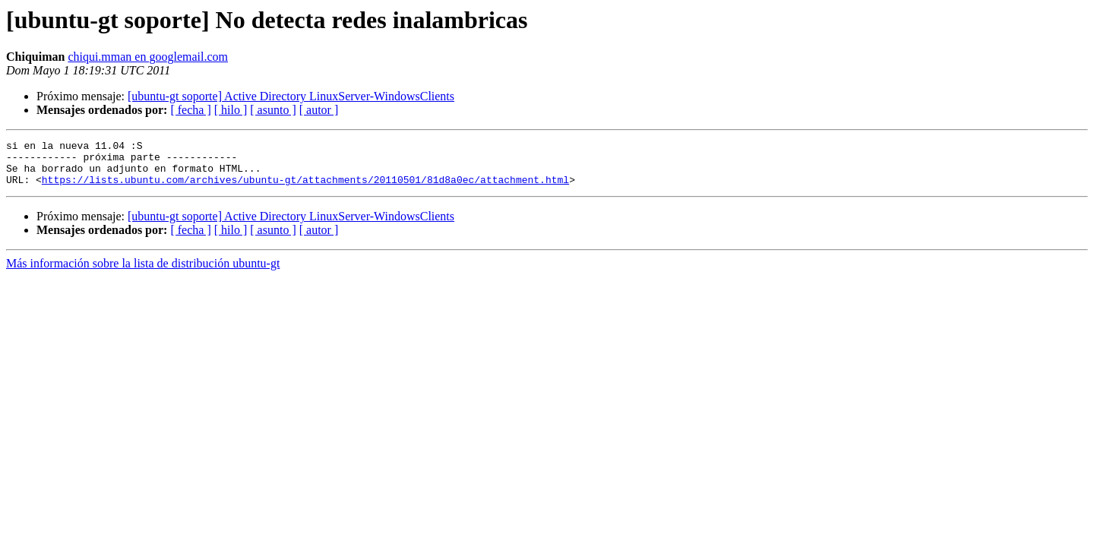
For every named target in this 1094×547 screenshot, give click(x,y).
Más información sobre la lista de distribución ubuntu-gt (143, 272)
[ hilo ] (231, 109)
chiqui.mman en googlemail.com (148, 56)
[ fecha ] (190, 109)
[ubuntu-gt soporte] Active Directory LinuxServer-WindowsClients (291, 96)
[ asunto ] (273, 109)
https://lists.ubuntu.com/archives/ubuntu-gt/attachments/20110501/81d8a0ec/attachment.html (305, 188)
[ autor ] (319, 109)
